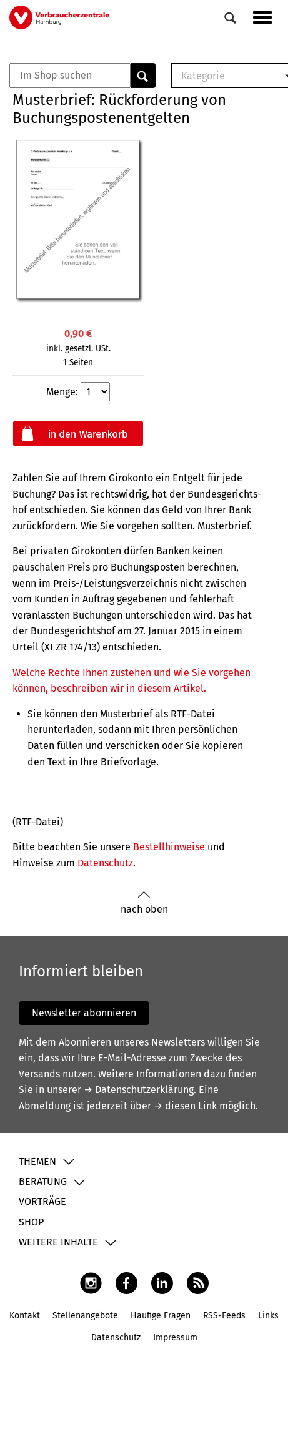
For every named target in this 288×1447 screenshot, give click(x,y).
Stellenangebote (85, 1315)
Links (268, 1315)
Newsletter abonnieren (84, 1013)
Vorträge (42, 1201)
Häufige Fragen (161, 1315)
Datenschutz (105, 863)
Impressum (175, 1337)
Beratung (43, 1181)
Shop (31, 1222)
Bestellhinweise (169, 847)
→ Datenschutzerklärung (139, 1090)
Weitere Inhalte (58, 1242)
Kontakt (24, 1315)
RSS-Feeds (224, 1315)
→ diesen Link (185, 1106)
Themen (37, 1161)
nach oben (144, 903)
